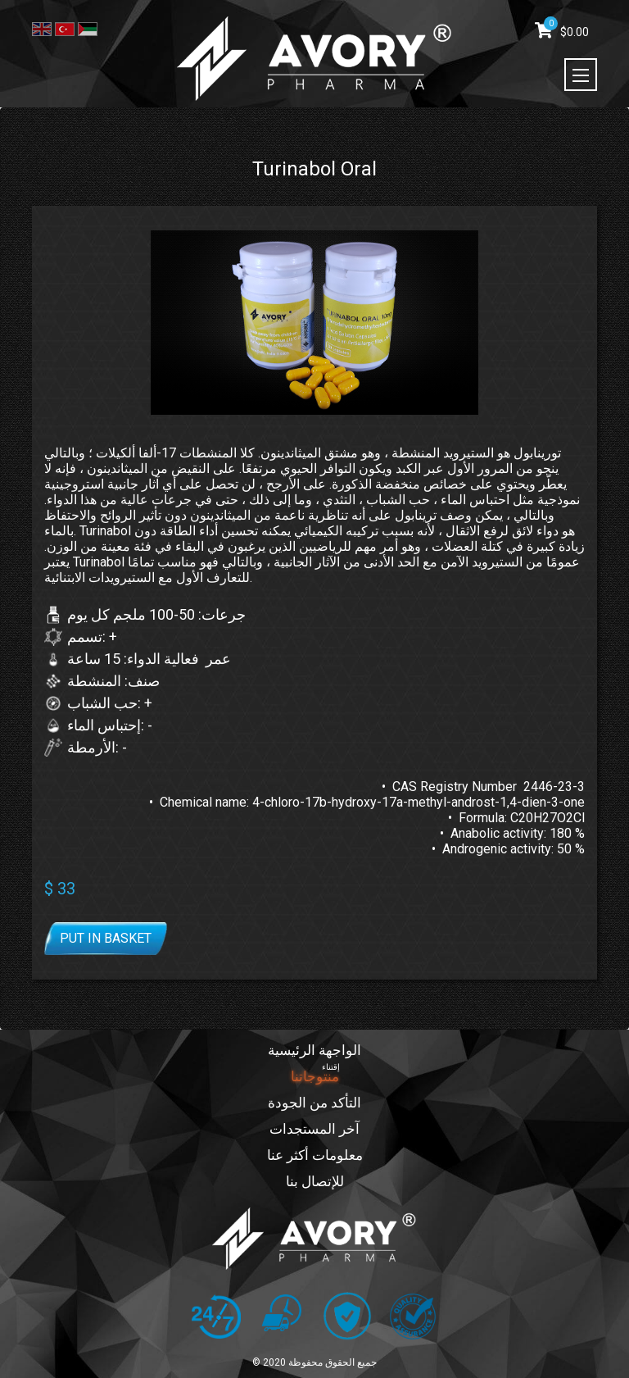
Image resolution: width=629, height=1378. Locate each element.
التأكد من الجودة (314, 1103)
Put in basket (106, 938)
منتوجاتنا (314, 1076)
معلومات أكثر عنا (314, 1155)
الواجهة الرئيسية (314, 1050)
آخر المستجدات (314, 1129)
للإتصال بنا (314, 1181)
